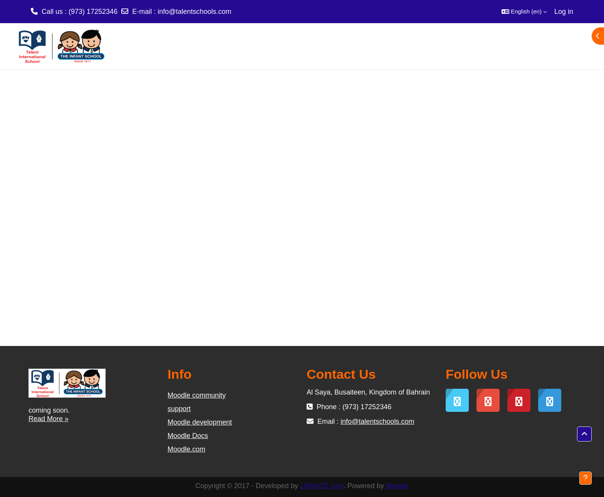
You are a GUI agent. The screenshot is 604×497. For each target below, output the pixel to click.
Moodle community (197, 395)
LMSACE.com (322, 486)
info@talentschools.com (194, 11)
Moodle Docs (188, 436)
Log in (563, 11)
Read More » (49, 419)
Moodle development (200, 422)
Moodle (397, 486)
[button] (524, 11)
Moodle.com (186, 449)
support (179, 409)
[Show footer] (585, 478)
